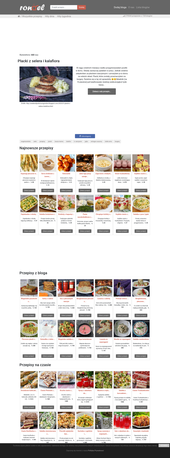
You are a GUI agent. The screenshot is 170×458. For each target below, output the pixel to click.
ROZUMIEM (164, 445)
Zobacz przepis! (29, 190)
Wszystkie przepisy (32, 16)
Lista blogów (143, 7)
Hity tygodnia (64, 16)
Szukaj (81, 7)
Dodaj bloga (120, 7)
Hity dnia (49, 16)
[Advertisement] (85, 37)
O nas (131, 7)
